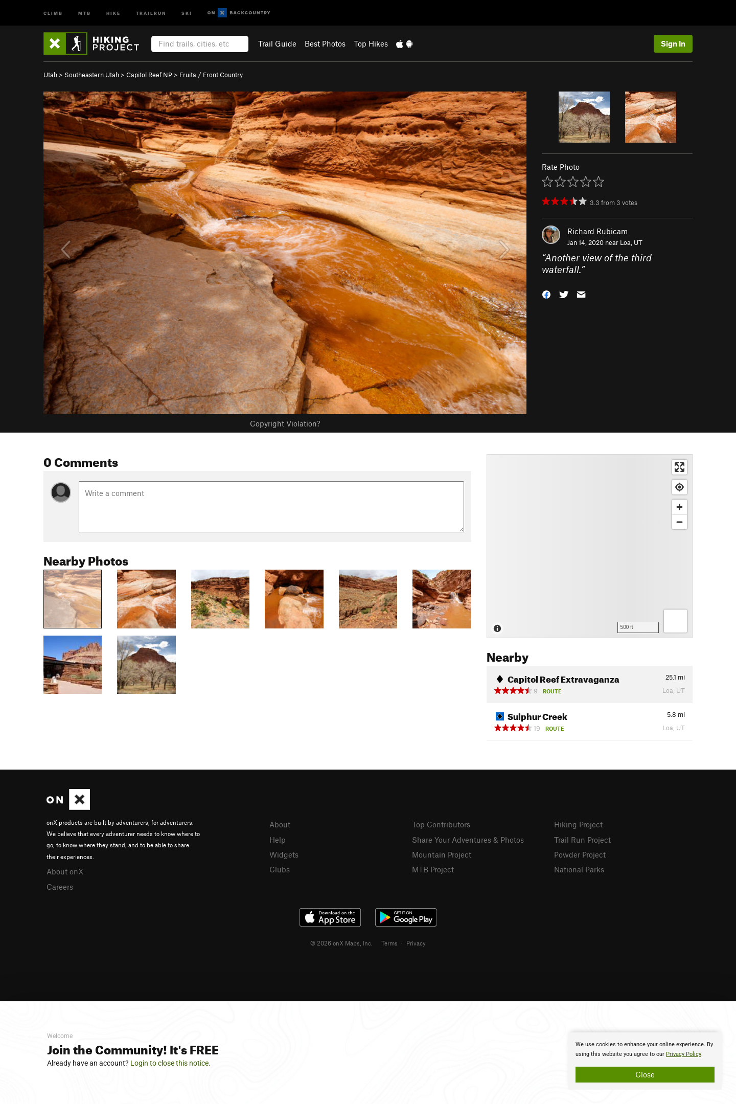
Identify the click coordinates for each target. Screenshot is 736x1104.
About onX (65, 871)
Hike (113, 12)
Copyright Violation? (285, 423)
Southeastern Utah (91, 75)
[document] (645, 1061)
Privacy (416, 943)
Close (645, 1074)
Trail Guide (277, 43)
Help (277, 839)
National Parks (579, 869)
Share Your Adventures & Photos (468, 839)
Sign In (673, 43)
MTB (84, 12)
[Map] (589, 546)
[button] (546, 293)
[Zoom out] (679, 521)
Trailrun (151, 12)
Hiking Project (578, 824)
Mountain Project (441, 854)
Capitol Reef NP (149, 75)
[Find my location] (679, 487)
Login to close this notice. (170, 1063)
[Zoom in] (679, 507)
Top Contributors (441, 824)
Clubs (279, 869)
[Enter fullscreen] (679, 467)
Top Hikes (371, 43)
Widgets (283, 854)
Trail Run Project (582, 839)
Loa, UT (631, 242)
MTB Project (433, 869)
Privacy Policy (683, 1054)
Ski (186, 12)
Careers (60, 886)
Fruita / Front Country (211, 75)
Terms (389, 943)
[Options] (675, 621)
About (279, 824)
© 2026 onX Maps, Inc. (341, 943)
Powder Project (580, 854)
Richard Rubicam (597, 231)
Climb (53, 12)
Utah (50, 75)
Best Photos (325, 43)
